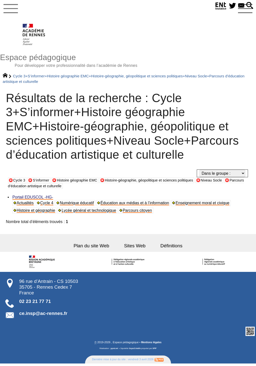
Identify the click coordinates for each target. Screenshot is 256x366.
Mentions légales (151, 344)
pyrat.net (114, 351)
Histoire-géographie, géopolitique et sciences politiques (159, 182)
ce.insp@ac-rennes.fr (43, 315)
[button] (249, 6)
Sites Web (135, 248)
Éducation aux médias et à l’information (135, 205)
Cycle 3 (19, 182)
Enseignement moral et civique (203, 205)
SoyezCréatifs (135, 351)
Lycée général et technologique (89, 213)
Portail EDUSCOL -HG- (33, 199)
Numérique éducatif (77, 205)
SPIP (155, 351)
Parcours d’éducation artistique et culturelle (50, 188)
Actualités (25, 205)
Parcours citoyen (137, 213)
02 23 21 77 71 (35, 303)
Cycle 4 (47, 205)
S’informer (43, 182)
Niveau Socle (226, 182)
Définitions (167, 248)
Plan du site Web (95, 248)
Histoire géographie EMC (82, 182)
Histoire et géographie (36, 213)
